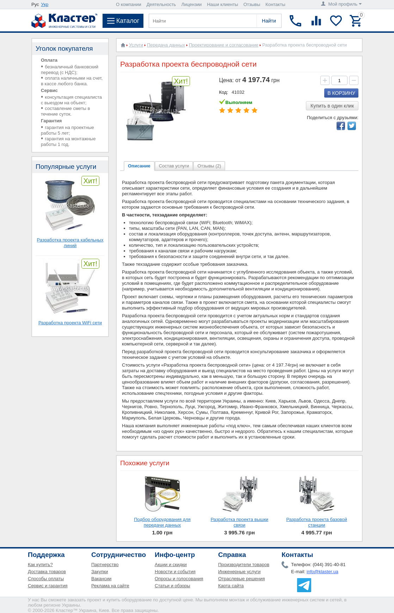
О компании (128, 4)
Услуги (136, 45)
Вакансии (101, 578)
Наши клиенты (222, 4)
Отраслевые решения (241, 578)
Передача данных (166, 45)
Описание (139, 165)
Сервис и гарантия (48, 585)
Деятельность (161, 4)
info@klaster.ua (322, 571)
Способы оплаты (46, 578)
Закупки (99, 571)
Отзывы (252, 4)
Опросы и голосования (179, 578)
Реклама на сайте (110, 585)
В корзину (341, 93)
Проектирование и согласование (223, 45)
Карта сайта (231, 585)
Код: (223, 92)
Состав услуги (174, 165)
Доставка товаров (47, 571)
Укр (45, 4)
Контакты (275, 4)
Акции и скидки (171, 564)
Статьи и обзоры (172, 585)
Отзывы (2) (209, 165)
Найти (269, 21)
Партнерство (105, 564)
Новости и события (175, 571)
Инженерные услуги (239, 571)
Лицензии (191, 4)
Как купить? (40, 564)
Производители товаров (243, 564)
